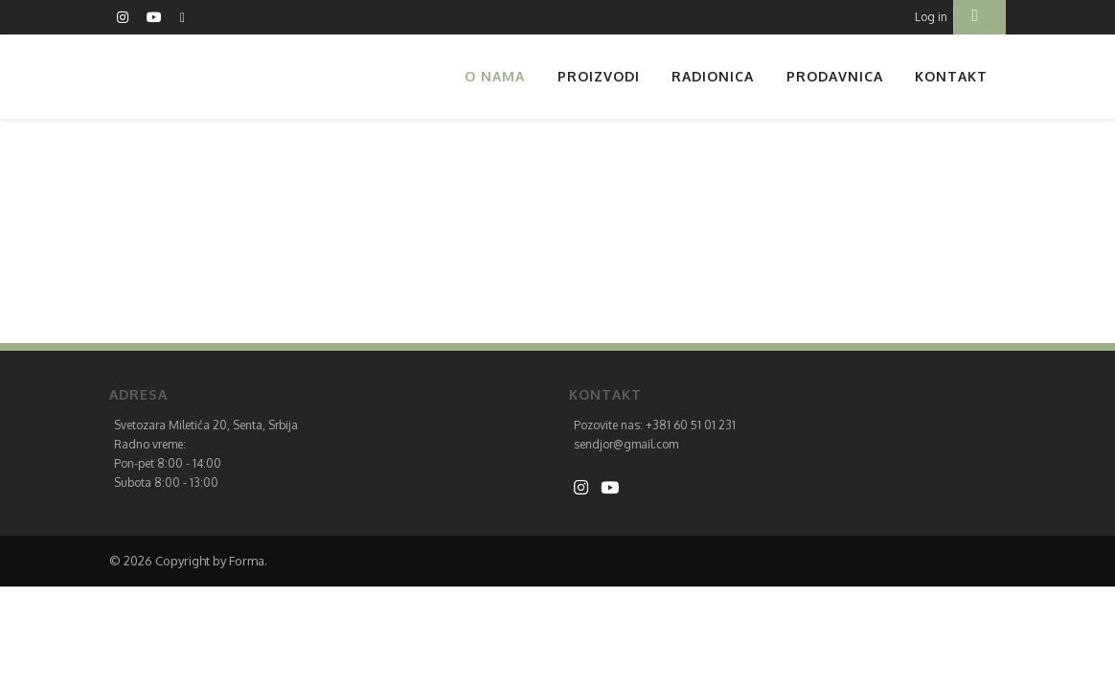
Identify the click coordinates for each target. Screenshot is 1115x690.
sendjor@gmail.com (626, 444)
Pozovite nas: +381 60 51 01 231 (655, 425)
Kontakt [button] (951, 76)
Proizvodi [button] (599, 76)
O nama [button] (495, 76)
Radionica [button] (712, 76)
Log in (931, 17)
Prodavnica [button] (834, 76)
